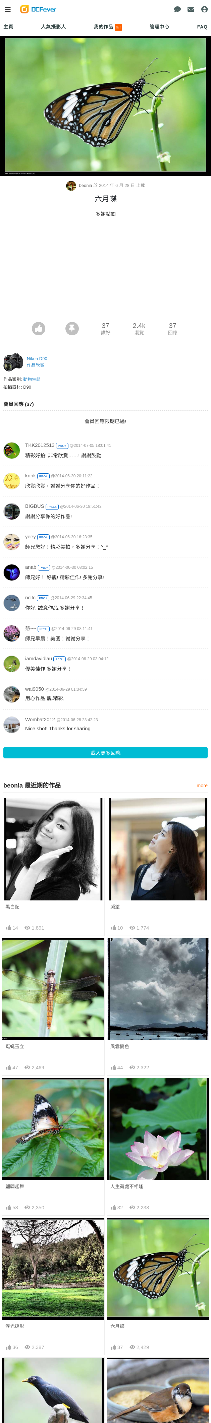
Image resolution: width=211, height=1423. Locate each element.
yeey (30, 536)
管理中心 (159, 26)
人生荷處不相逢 (126, 1186)
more (202, 785)
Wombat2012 (40, 719)
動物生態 (32, 379)
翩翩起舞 (14, 1186)
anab (30, 567)
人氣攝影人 (53, 26)
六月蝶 (117, 1326)
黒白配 (12, 906)
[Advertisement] (105, 272)
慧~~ (30, 628)
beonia (79, 185)
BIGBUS (34, 506)
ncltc (30, 597)
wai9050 (34, 689)
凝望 (115, 906)
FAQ (202, 26)
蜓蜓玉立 (14, 1046)
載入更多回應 (106, 753)
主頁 (8, 26)
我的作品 (108, 27)
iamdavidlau (38, 658)
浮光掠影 (14, 1326)
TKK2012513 (40, 445)
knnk (30, 475)
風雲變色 (119, 1046)
